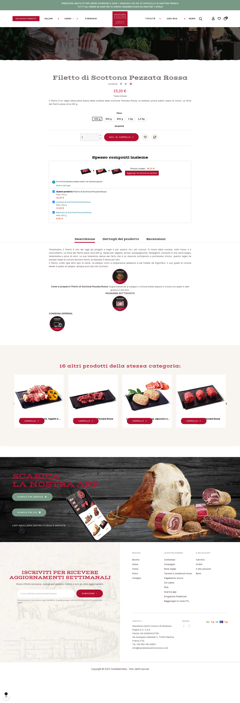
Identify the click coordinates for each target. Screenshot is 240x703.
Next (226, 427)
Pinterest (131, 107)
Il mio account (203, 592)
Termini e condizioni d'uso (178, 597)
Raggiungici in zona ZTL (176, 624)
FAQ (166, 611)
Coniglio (136, 601)
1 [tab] (115, 455)
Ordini (199, 588)
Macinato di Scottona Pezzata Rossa (73, 236)
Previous (13, 427)
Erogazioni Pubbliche (175, 620)
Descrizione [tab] (85, 263)
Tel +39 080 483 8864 (144, 668)
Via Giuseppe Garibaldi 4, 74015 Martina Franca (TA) (153, 662)
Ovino (135, 592)
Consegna (169, 588)
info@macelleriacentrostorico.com (150, 671)
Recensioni (155, 263)
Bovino (135, 583)
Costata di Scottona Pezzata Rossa (73, 226)
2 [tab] (118, 455)
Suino (135, 588)
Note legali (170, 592)
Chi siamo (169, 606)
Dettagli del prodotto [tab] (120, 263)
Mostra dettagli (63, 209)
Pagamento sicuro (173, 601)
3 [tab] (121, 455)
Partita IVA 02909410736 (145, 657)
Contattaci (169, 583)
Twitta (126, 107)
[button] (26, 19)
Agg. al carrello (120, 161)
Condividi (121, 107)
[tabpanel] (39, 425)
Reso (198, 597)
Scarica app (170, 615)
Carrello (200, 583)
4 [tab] (124, 455)
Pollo (135, 597)
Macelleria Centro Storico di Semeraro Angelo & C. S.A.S (152, 651)
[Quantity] (89, 160)
